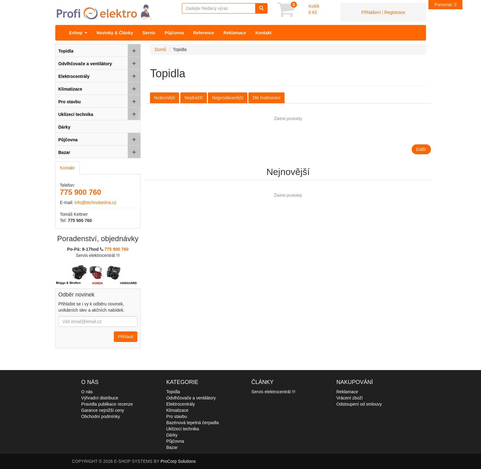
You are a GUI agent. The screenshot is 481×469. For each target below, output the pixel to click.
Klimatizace (177, 410)
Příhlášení (371, 12)
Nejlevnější (164, 97)
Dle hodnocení (266, 97)
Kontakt (264, 32)
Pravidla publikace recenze (107, 404)
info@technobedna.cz (96, 202)
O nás (87, 391)
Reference (203, 32)
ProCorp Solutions (178, 461)
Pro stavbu (176, 416)
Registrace (394, 12)
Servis (148, 32)
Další (421, 149)
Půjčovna (174, 32)
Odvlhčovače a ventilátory (191, 397)
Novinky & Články (115, 32)
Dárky (172, 435)
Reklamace (234, 32)
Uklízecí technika (182, 428)
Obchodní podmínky (100, 416)
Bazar (172, 447)
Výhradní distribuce (99, 397)
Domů (160, 49)
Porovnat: (445, 4)
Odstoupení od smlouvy (359, 404)
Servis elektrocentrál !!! (273, 391)
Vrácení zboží (350, 397)
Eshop (78, 32)
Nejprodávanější (227, 97)
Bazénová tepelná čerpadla (192, 422)
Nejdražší (193, 97)
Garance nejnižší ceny (102, 410)
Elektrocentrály (180, 404)
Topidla (173, 391)
